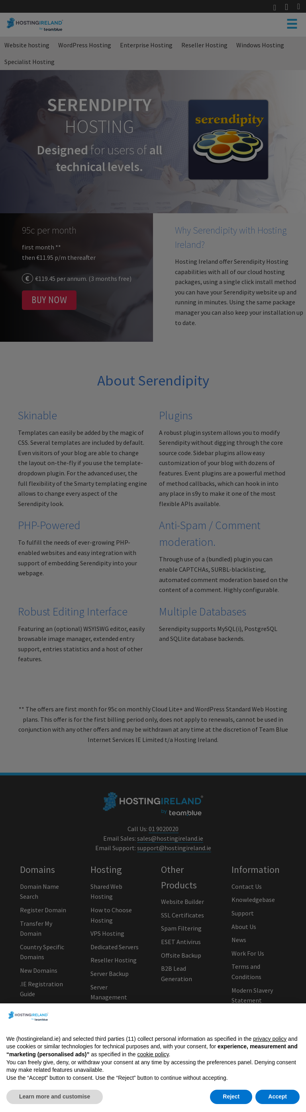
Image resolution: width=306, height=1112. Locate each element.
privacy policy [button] (269, 1048)
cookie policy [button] (153, 1064)
